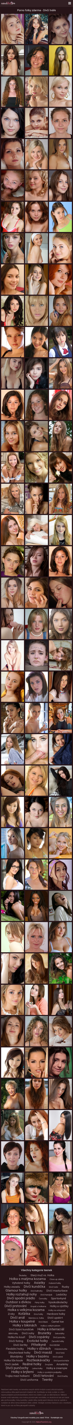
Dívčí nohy (28, 1333)
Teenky (47, 1379)
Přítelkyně (38, 1345)
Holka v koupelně (22, 1321)
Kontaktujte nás (57, 1418)
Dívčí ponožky (59, 1337)
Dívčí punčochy (17, 1368)
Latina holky (37, 1368)
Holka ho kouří (16, 1337)
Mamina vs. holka (36, 1318)
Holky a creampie (56, 1368)
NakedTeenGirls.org (43, 1422)
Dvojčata (49, 1364)
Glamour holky (16, 1290)
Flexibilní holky (15, 1348)
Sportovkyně (58, 1298)
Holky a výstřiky (59, 1306)
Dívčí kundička (34, 1286)
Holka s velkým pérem (50, 1326)
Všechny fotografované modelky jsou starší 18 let (29, 1418)
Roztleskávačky (38, 1360)
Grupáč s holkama (38, 1306)
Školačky (23, 1275)
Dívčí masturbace (57, 1290)
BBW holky (13, 1333)
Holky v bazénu (37, 1356)
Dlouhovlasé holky (19, 1352)
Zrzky (11, 1313)
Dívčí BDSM (55, 1345)
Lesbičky (61, 1294)
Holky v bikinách (25, 1325)
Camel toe (58, 1321)
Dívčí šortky (20, 1344)
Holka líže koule (13, 1360)
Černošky (43, 1298)
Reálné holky (32, 1364)
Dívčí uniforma (29, 1379)
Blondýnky (16, 1356)
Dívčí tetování (43, 1376)
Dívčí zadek (12, 1364)
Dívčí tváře (53, 1287)
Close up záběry (57, 1279)
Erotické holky (37, 1341)
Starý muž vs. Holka (42, 1275)
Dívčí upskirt (55, 1317)
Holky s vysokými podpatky (50, 1372)
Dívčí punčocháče (61, 1360)
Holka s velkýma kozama (26, 1310)
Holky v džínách (39, 1348)
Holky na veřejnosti (56, 1310)
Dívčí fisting (16, 1341)
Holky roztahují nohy (21, 1294)
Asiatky (39, 1283)
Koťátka (24, 1314)
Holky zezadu (12, 1286)
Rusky (65, 1286)
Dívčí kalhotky (37, 1291)
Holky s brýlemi (22, 1372)
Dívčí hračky (62, 1376)
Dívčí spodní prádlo (21, 1298)
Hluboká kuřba (61, 1349)
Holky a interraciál (51, 1329)
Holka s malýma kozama (27, 1279)
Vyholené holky (21, 1282)
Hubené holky (55, 1283)
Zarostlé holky (58, 1341)
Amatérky (62, 1364)
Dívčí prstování (16, 1306)
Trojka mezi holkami (17, 1375)
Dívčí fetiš (60, 1353)
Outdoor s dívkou (18, 1302)
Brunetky (44, 1333)
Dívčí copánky (39, 1337)
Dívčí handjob (46, 1295)
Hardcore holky (56, 1313)
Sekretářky (59, 1333)
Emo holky (38, 1314)
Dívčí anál (17, 1317)
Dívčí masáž (43, 1352)
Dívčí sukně (58, 1357)
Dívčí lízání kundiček (21, 1329)
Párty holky (40, 1302)
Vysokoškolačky (57, 1302)
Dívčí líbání (43, 1322)
